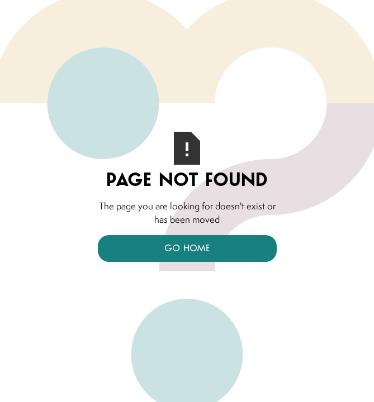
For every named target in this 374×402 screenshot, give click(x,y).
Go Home (187, 248)
